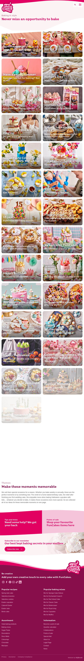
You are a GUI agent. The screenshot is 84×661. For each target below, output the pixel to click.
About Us (47, 639)
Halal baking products (9, 624)
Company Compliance (25, 657)
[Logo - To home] (73, 567)
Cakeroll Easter (7, 605)
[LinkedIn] (20, 582)
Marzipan (5, 645)
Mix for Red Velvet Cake (52, 599)
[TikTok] (16, 582)
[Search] (75, 4)
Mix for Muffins (49, 614)
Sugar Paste (6, 630)
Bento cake (5, 611)
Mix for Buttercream (50, 605)
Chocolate (5, 642)
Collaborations (48, 630)
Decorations (6, 633)
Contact (46, 645)
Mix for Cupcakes (49, 611)
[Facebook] (6, 582)
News (45, 649)
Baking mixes (6, 627)
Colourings (5, 639)
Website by (75, 657)
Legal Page (47, 642)
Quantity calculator (50, 627)
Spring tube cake (7, 593)
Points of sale (48, 633)
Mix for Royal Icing (50, 608)
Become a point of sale (51, 624)
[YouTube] (13, 582)
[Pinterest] (10, 582)
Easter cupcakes (7, 602)
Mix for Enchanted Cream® (53, 596)
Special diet (48, 636)
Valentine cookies (7, 599)
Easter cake (6, 608)
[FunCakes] (7, 7)
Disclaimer (12, 657)
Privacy (4, 657)
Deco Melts (5, 636)
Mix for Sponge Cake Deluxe (53, 593)
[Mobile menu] (80, 4)
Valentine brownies (8, 596)
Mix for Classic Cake (51, 602)
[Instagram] (3, 582)
